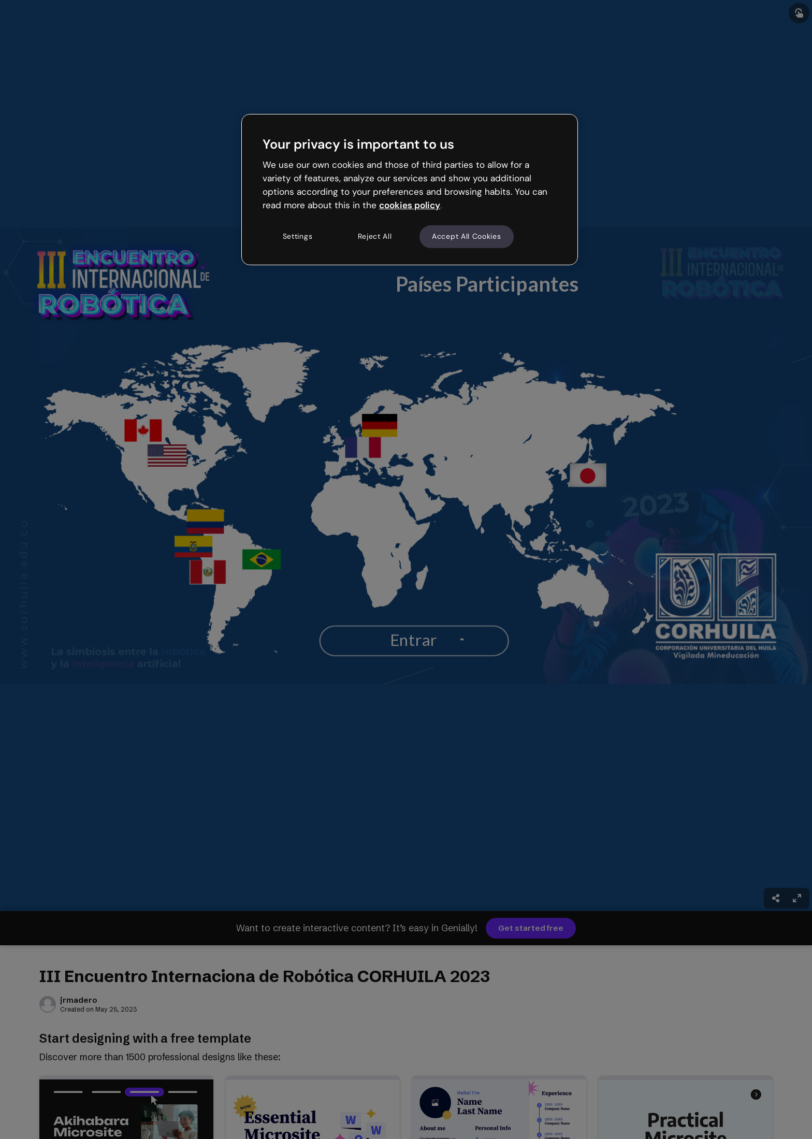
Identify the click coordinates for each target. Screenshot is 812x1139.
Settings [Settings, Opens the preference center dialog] (298, 236)
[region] (409, 189)
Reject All (375, 236)
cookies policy (409, 205)
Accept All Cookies (466, 236)
